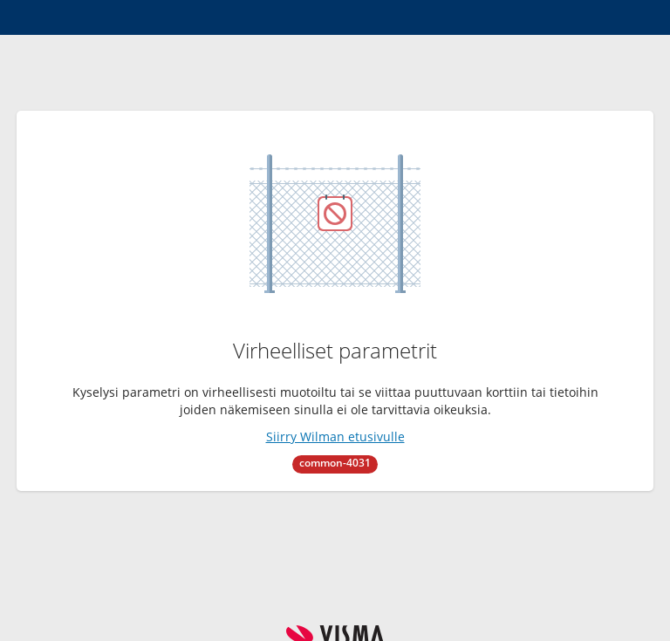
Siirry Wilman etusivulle (335, 436)
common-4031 (335, 462)
